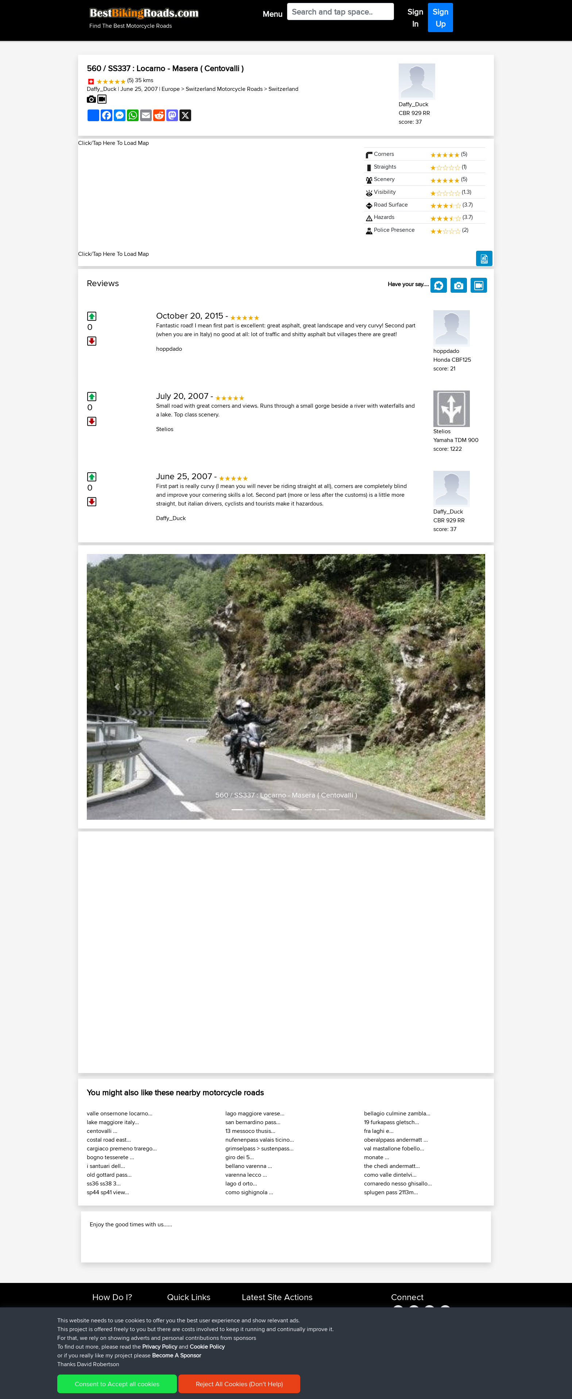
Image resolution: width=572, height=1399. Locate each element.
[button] (117, 687)
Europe (171, 89)
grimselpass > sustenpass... (259, 1148)
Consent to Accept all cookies (117, 1383)
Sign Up (440, 18)
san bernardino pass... (253, 1122)
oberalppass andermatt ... (396, 1139)
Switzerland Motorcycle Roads (224, 89)
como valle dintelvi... (390, 1175)
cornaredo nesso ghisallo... (398, 1183)
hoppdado (169, 349)
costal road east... (109, 1139)
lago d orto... (241, 1183)
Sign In (415, 18)
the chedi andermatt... (392, 1166)
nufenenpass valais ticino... (259, 1139)
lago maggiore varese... (255, 1113)
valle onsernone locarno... (119, 1113)
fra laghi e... (379, 1131)
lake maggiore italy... (113, 1122)
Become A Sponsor (176, 1355)
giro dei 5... (239, 1157)
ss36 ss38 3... (104, 1183)
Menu (272, 14)
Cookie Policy (207, 1346)
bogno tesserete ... (110, 1157)
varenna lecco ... (246, 1175)
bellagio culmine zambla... (397, 1113)
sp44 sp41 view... (108, 1192)
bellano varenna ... (248, 1166)
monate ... (376, 1157)
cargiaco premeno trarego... (122, 1148)
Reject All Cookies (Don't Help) (239, 1383)
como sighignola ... (249, 1192)
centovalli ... (102, 1131)
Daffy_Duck (101, 89)
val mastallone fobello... (394, 1148)
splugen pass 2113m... (391, 1192)
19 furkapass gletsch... (391, 1122)
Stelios (164, 429)
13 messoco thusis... (250, 1131)
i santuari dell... (106, 1166)
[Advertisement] (216, 198)
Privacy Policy (159, 1346)
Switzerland (283, 89)
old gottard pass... (109, 1175)
